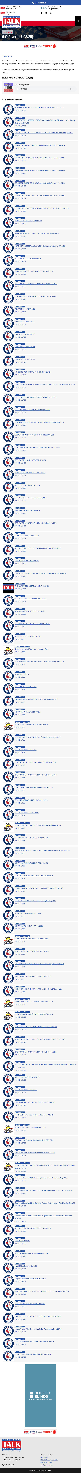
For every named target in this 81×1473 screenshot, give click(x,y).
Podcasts (7, 32)
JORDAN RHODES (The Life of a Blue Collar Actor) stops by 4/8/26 (39, 661)
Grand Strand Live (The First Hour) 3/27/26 (30, 1127)
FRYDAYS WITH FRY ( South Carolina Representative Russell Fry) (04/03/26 (42, 850)
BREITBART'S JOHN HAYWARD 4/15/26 (30, 460)
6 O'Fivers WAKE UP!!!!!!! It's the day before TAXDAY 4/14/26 (38, 548)
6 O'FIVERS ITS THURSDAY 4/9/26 (28, 636)
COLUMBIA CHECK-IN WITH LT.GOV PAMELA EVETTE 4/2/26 (39, 888)
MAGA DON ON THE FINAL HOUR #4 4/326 (32, 838)
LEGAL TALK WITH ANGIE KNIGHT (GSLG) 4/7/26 (34, 787)
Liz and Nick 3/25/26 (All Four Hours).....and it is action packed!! (38, 737)
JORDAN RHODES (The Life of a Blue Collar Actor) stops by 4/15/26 (40, 422)
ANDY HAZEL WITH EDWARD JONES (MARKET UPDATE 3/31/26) (40, 1039)
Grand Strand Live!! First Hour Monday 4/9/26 (31, 649)
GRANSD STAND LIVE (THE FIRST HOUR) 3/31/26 (34, 1001)
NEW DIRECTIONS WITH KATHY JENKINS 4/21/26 (34, 271)
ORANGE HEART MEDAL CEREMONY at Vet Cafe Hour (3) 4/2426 (40, 145)
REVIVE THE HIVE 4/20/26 (25, 309)
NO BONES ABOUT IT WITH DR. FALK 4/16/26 (33, 372)
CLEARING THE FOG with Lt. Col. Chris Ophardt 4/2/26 (35, 901)
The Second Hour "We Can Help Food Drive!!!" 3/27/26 (35, 1153)
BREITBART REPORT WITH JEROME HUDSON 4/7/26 (35, 775)
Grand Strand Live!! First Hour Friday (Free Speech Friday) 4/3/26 (38, 825)
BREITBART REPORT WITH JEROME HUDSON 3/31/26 (36, 1052)
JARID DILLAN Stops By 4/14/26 (27, 536)
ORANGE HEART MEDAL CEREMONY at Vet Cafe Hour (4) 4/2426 (40, 196)
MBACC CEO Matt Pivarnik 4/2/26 (28, 913)
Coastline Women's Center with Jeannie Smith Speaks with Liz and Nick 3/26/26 (43, 1190)
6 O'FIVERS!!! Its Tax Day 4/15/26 (27, 485)
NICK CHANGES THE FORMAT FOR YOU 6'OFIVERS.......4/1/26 (38, 989)
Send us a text (7, 56)
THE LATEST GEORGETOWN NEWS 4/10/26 (32, 586)
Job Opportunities (46, 1465)
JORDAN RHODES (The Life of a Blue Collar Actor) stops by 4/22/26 (40, 246)
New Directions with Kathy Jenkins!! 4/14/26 (31, 498)
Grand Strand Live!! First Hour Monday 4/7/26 (31, 724)
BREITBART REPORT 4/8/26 (25, 687)
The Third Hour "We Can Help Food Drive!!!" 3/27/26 (34, 1115)
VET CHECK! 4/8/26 (22, 674)
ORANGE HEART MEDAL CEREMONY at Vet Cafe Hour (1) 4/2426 (40, 158)
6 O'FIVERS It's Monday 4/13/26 (27, 561)
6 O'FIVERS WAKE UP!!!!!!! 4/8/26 (27, 712)
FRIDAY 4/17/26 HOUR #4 (25, 359)
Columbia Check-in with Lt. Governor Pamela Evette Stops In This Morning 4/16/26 (45, 384)
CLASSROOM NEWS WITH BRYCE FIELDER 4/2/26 (34, 876)
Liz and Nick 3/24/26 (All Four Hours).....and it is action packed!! (38, 1316)
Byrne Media (43, 1470)
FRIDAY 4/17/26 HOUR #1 (25, 321)
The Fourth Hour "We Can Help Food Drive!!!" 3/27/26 (34, 1102)
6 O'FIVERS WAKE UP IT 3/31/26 (27, 1077)
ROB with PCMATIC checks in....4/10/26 (29, 611)
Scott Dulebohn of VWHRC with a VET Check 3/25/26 (34, 1341)
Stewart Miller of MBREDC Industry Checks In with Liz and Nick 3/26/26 (41, 1178)
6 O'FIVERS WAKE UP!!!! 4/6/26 (27, 813)
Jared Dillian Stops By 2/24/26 (26, 1266)
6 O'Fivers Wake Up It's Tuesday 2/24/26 (30, 1304)
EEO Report (44, 1457)
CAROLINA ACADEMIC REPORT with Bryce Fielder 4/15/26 (37, 447)
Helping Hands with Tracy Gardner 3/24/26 (30, 1278)
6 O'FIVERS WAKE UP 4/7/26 (25, 750)
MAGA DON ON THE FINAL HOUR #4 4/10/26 (32, 624)
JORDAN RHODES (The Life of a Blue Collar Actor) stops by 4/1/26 (39, 964)
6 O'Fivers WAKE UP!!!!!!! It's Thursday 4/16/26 (32, 410)
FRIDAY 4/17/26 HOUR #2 (25, 334)
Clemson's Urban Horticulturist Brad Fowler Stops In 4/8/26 (36, 699)
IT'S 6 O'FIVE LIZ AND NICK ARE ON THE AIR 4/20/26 (35, 296)
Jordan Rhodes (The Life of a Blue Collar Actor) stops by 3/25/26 (38, 1329)
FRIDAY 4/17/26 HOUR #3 (25, 347)
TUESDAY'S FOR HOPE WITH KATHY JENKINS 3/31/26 (36, 1027)
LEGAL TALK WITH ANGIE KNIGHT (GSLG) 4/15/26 (34, 435)
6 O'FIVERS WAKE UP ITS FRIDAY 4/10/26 (31, 599)
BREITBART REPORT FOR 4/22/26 (28, 259)
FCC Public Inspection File (49, 1460)
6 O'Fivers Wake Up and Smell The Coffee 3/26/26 (33, 1228)
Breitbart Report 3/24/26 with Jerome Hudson (32, 1253)
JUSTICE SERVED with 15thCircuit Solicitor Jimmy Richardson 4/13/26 (40, 573)
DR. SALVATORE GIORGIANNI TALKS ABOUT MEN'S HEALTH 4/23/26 (42, 208)
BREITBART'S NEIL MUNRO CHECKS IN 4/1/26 (33, 976)
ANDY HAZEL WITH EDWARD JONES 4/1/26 (32, 951)
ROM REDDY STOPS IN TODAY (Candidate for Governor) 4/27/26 (39, 107)
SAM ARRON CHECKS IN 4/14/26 (27, 510)
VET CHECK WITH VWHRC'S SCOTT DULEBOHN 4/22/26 (37, 233)
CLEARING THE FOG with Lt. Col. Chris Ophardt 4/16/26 (36, 397)
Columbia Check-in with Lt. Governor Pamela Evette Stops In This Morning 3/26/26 (45, 1203)
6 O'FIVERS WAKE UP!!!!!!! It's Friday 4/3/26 (31, 863)
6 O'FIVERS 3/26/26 (22, 1241)
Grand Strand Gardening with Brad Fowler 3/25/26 (33, 1354)
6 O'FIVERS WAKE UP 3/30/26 (26, 1090)
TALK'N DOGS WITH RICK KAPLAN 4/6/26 (31, 800)
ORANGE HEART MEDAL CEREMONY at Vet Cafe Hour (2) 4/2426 (40, 170)
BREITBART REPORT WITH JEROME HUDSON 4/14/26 (36, 523)
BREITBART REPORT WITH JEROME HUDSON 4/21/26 (36, 284)
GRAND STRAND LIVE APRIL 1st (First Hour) (31, 939)
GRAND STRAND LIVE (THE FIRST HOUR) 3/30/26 (34, 1014)
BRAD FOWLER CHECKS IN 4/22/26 (28, 221)
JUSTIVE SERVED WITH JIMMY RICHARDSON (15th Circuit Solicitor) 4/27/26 (44, 133)
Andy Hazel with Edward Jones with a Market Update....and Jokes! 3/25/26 (42, 1291)
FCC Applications (46, 1462)
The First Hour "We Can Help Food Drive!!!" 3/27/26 (34, 1140)
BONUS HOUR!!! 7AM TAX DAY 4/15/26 (30, 473)
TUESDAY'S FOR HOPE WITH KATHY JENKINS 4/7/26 (35, 762)
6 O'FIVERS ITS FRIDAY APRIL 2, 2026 (29, 926)
